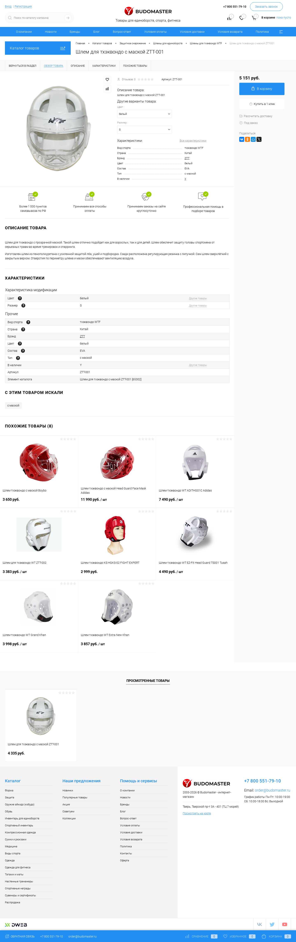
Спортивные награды (18, 888)
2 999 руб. (117, 574)
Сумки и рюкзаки (15, 839)
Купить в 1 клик (262, 104)
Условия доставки (192, 31)
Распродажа (12, 902)
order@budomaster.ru (272, 790)
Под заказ (248, 123)
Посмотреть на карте (197, 813)
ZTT (187, 158)
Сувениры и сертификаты (20, 895)
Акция (66, 804)
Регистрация (23, 6)
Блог (96, 31)
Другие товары (198, 298)
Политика (262, 31)
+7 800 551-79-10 (51, 936)
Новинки (67, 790)
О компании (24, 31)
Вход (8, 6)
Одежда (10, 860)
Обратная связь (20, 936)
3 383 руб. (39, 574)
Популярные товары (74, 797)
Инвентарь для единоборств (22, 818)
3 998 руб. (39, 646)
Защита (9, 797)
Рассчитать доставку (255, 116)
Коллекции (69, 818)
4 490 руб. (195, 574)
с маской (13, 405)
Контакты (126, 853)
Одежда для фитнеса (17, 867)
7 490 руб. (195, 502)
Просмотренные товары (148, 681)
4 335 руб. (16, 753)
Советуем (68, 811)
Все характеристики (193, 140)
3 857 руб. (117, 646)
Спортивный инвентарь (19, 825)
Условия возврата (230, 31)
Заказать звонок (266, 6)
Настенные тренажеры (19, 881)
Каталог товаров (38, 48)
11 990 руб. (117, 502)
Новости (51, 31)
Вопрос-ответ (122, 31)
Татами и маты (14, 874)
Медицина (11, 846)
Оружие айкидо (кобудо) (19, 804)
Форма (9, 790)
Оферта (124, 860)
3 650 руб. (39, 502)
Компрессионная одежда (20, 832)
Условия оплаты (155, 31)
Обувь (8, 811)
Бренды (75, 31)
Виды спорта (12, 853)
